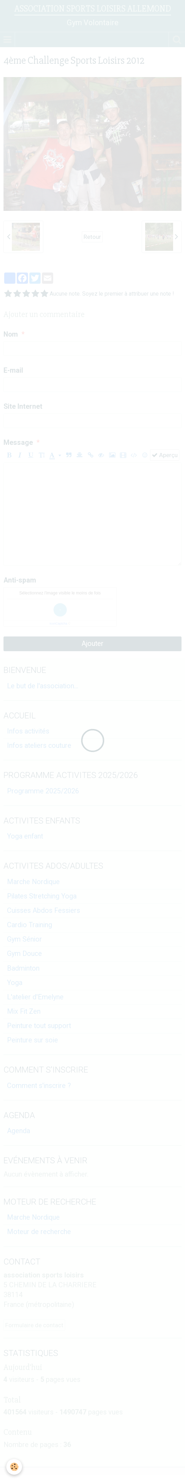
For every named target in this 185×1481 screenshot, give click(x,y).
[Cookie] (14, 1467)
